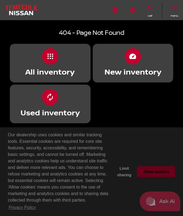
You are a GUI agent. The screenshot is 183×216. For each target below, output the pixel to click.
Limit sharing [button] (124, 171)
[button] (115, 10)
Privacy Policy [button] (22, 207)
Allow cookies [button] (156, 171)
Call (150, 15)
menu (174, 15)
